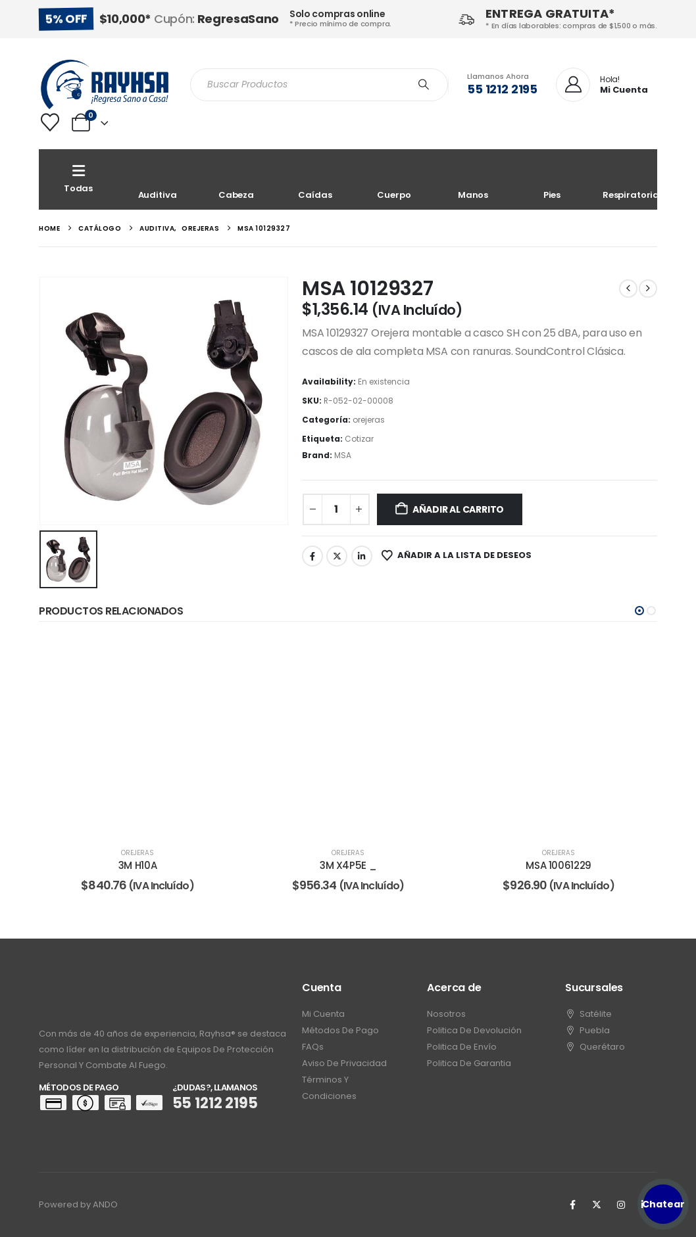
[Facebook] (572, 1204)
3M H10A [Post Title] (137, 865)
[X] (596, 1204)
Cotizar (359, 438)
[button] (639, 611)
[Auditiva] (157, 179)
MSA (342, 455)
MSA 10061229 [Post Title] (558, 865)
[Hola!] (602, 85)
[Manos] (473, 179)
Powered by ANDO (78, 1204)
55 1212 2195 (502, 89)
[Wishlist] (50, 122)
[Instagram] (621, 1204)
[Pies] (551, 179)
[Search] (423, 85)
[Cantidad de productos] (336, 509)
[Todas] (78, 179)
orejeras (369, 419)
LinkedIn (361, 556)
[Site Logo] (104, 84)
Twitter (336, 556)
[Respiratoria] (630, 179)
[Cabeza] (236, 179)
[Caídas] (315, 179)
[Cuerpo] (394, 179)
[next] (648, 288)
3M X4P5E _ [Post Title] (348, 865)
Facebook (312, 556)
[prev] (628, 288)
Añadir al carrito (458, 509)
